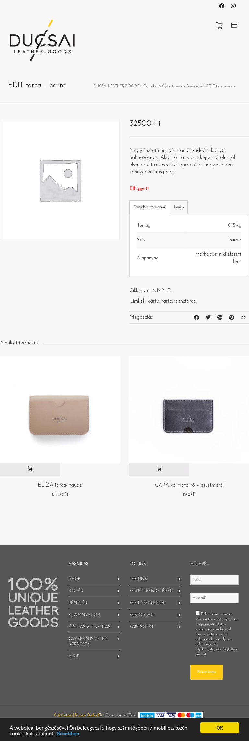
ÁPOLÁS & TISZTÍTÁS (90, 627)
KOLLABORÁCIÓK (147, 603)
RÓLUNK (138, 579)
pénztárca (185, 301)
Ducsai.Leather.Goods (121, 715)
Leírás (179, 207)
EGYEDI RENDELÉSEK (150, 591)
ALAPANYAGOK (84, 615)
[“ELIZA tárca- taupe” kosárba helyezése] (30, 469)
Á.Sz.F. (74, 656)
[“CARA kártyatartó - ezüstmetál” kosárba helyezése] (159, 469)
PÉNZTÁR (78, 603)
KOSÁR (76, 591)
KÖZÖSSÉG (141, 615)
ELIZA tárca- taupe (60, 485)
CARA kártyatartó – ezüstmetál (189, 485)
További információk (150, 207)
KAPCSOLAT (141, 627)
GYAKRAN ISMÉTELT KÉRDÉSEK (89, 641)
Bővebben (68, 733)
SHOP (74, 579)
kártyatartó (160, 301)
